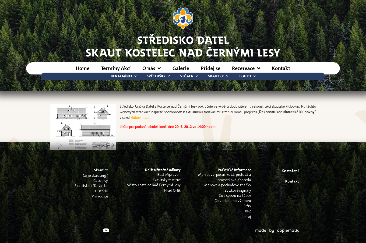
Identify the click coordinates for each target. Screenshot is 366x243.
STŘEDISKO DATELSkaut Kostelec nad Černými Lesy (183, 46)
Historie (101, 191)
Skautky (218, 76)
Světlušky (158, 76)
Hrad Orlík (172, 190)
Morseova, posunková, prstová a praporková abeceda (224, 177)
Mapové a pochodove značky (227, 185)
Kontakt (281, 68)
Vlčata (189, 76)
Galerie (180, 68)
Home (82, 68)
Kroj (247, 216)
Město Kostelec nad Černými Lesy (154, 185)
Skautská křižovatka (91, 185)
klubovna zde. (141, 117)
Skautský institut (167, 179)
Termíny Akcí (116, 68)
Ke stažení (290, 170)
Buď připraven (169, 174)
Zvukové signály (238, 190)
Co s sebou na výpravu (233, 200)
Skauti (247, 76)
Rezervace (246, 68)
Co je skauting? (95, 175)
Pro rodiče (100, 196)
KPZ (248, 211)
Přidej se (210, 68)
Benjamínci (124, 76)
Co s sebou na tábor (235, 195)
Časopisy (100, 180)
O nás (151, 68)
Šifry (247, 206)
